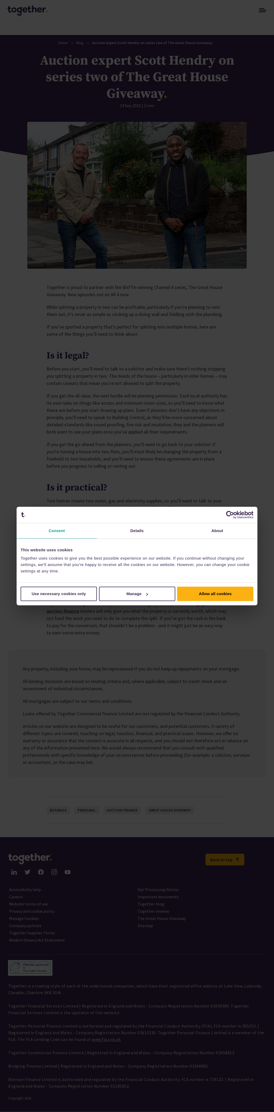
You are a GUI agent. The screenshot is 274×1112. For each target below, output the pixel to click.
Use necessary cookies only (59, 593)
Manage (137, 593)
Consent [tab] (57, 530)
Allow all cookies (215, 593)
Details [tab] (137, 530)
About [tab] (217, 530)
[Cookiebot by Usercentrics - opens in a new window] (230, 515)
